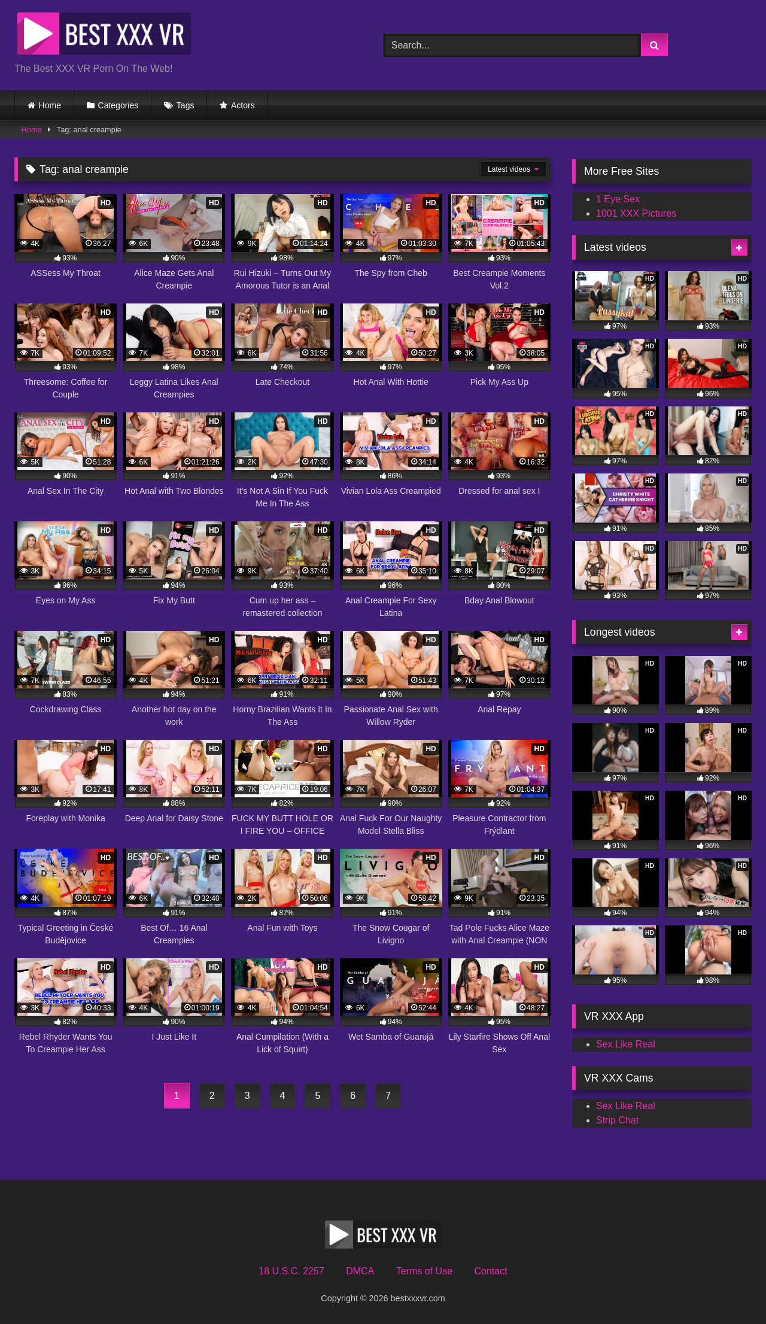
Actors (243, 105)
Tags (185, 105)
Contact (490, 1271)
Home (50, 105)
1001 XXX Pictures (636, 213)
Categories (118, 105)
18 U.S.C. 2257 (291, 1271)
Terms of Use (424, 1271)
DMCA (360, 1271)
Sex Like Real (625, 1044)
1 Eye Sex (618, 199)
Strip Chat (617, 1120)
